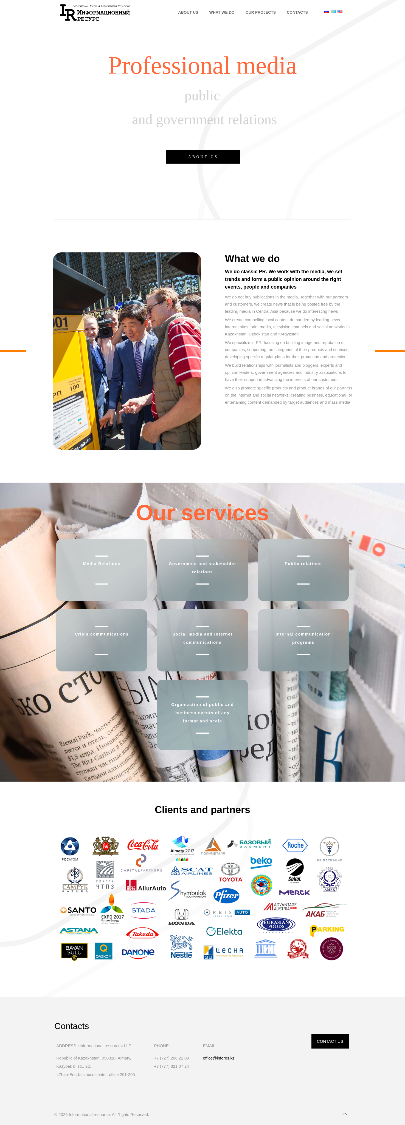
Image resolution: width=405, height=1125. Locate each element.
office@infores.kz (219, 1058)
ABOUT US (203, 157)
